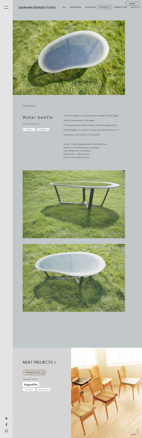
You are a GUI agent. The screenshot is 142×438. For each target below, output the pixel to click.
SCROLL (133, 434)
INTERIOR (90, 7)
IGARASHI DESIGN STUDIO (37, 7)
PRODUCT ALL (33, 372)
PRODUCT (105, 7)
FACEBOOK (6, 424)
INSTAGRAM (6, 431)
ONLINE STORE (6, 418)
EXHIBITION (120, 7)
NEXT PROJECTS (38, 362)
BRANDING (75, 7)
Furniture (29, 389)
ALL (64, 7)
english (132, 3)
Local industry (44, 389)
